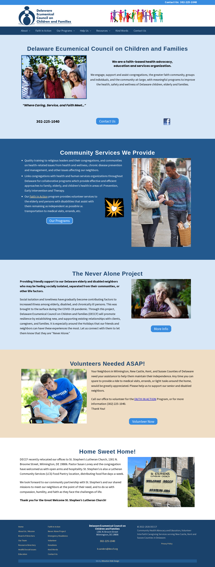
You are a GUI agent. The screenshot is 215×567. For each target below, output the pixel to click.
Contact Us (107, 121)
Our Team (22, 540)
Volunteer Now (143, 421)
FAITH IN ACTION (145, 399)
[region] (54, 77)
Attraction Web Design (110, 561)
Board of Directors (26, 536)
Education (22, 554)
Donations (52, 545)
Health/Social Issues (27, 549)
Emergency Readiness (58, 536)
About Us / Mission (26, 531)
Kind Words (53, 549)
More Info (161, 328)
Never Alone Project (57, 531)
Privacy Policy (166, 543)
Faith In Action (39, 196)
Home (21, 526)
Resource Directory (27, 545)
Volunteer (52, 540)
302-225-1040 (107, 541)
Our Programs (59, 220)
